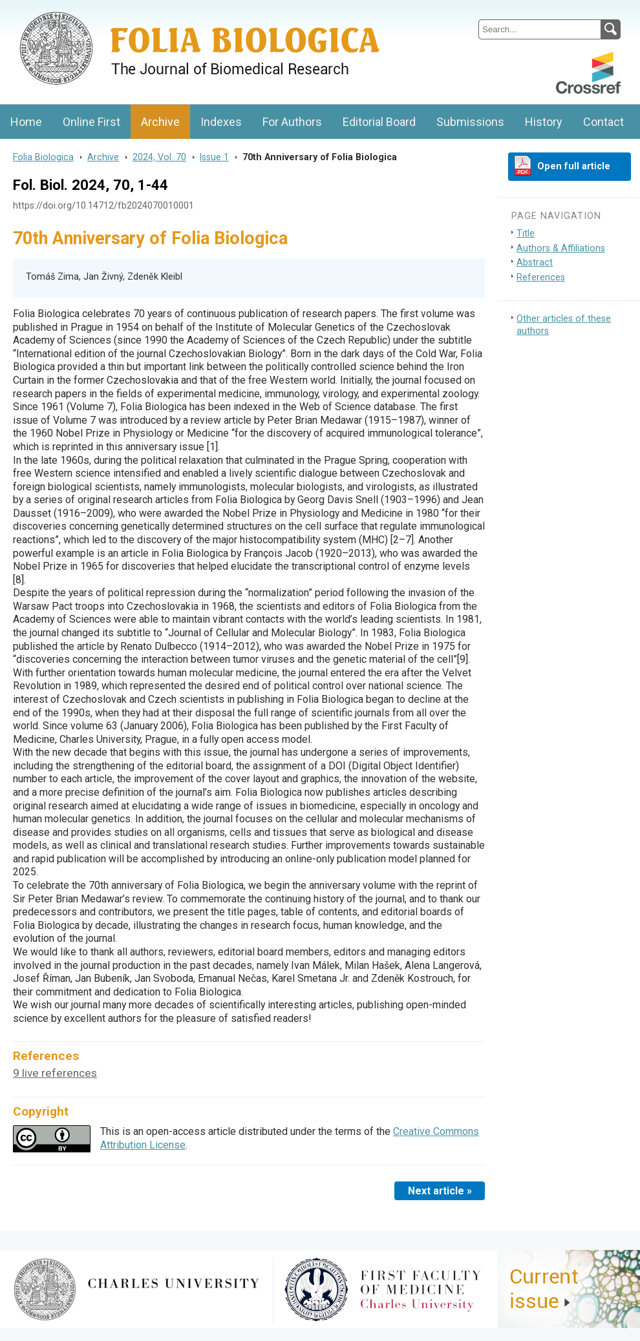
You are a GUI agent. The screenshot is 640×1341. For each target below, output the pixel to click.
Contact (603, 122)
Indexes (221, 122)
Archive (160, 122)
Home (26, 122)
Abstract (535, 262)
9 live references (55, 1072)
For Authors (292, 122)
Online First (91, 122)
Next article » (440, 1191)
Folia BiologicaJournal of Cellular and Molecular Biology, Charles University (136, 11)
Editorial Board (379, 122)
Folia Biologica (43, 157)
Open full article (573, 166)
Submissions (470, 122)
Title (526, 233)
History (543, 122)
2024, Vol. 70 (159, 157)
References (541, 277)
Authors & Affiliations (561, 248)
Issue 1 (214, 157)
